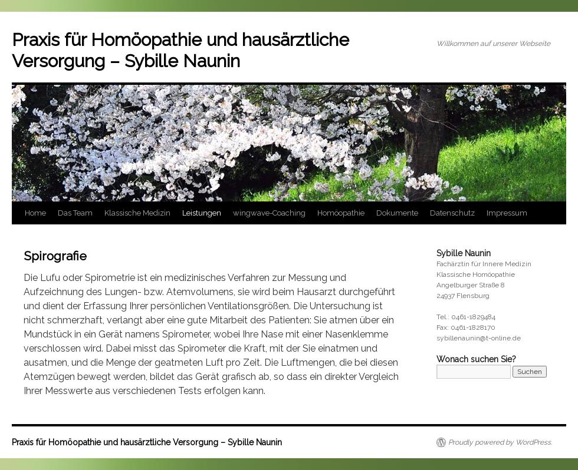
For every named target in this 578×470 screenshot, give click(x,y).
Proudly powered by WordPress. (500, 442)
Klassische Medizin (137, 212)
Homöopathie (340, 212)
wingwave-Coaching (269, 212)
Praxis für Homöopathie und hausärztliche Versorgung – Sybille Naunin (180, 50)
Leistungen (201, 212)
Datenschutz (452, 212)
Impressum (507, 212)
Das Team (75, 212)
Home (35, 212)
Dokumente (397, 212)
